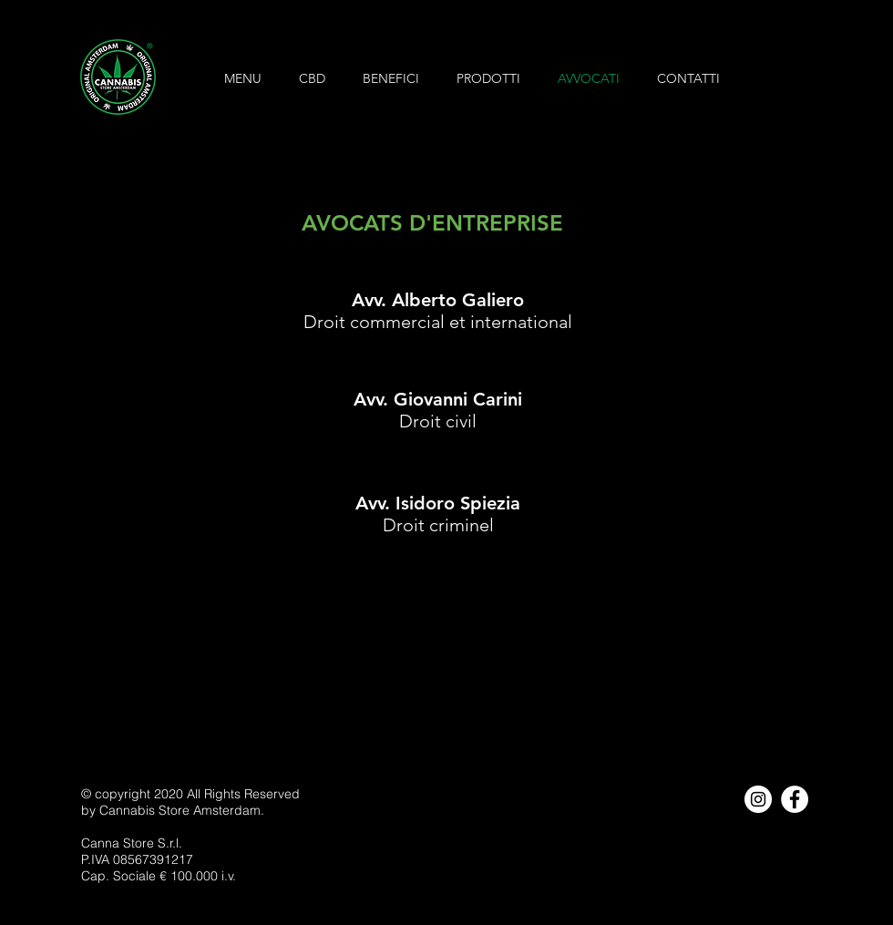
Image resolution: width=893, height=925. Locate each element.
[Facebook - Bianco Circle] (794, 799)
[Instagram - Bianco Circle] (758, 799)
